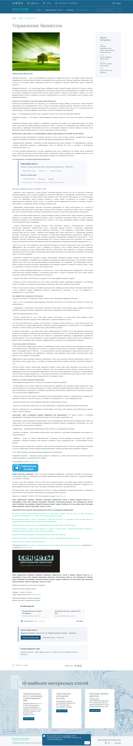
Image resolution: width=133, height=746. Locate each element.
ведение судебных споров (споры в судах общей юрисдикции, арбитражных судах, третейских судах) (48, 525)
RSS (109, 742)
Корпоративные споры (29, 171)
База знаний (83, 10)
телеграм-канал (34, 462)
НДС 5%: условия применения (106, 65)
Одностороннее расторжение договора (63, 695)
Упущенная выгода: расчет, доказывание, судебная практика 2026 (33, 697)
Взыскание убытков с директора (99, 694)
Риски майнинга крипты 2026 (106, 58)
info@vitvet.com (34, 3)
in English (118, 3)
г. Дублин (48, 3)
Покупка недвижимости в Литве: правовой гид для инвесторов (108, 49)
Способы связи (73, 3)
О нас (38, 10)
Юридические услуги (53, 10)
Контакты (70, 10)
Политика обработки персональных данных (109, 739)
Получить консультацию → (30, 175)
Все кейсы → (80, 621)
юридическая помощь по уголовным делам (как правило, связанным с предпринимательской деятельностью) (51, 538)
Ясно (87, 742)
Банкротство (44, 171)
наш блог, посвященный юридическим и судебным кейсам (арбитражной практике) (60, 545)
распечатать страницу (21, 666)
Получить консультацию (31, 638)
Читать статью (29, 719)
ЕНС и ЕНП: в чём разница (106, 71)
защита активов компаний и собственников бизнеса (31, 542)
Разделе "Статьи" (38, 548)
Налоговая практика (59, 171)
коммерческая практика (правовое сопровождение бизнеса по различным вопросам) (43, 535)
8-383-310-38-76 (63, 3)
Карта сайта (118, 743)
